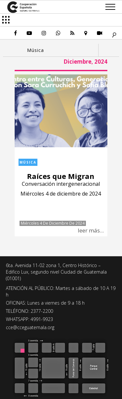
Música (28, 162)
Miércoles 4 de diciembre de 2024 (53, 223)
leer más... (91, 230)
